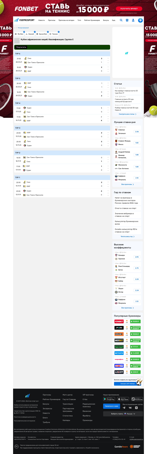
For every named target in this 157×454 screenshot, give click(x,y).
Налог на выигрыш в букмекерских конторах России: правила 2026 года (126, 200)
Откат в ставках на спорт (125, 208)
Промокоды (87, 420)
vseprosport (24, 20)
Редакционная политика (89, 405)
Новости (41, 20)
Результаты (21, 47)
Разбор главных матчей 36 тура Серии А (127, 108)
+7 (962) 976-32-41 (119, 439)
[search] (121, 20)
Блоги (45, 418)
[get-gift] (127, 20)
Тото (79, 20)
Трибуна (46, 422)
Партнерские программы (68, 410)
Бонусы (106, 20)
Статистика (68, 416)
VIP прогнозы (88, 395)
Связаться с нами (111, 406)
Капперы (66, 420)
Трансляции (68, 404)
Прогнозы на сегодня (66, 20)
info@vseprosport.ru (136, 439)
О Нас (85, 399)
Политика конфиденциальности (25, 417)
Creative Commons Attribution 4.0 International (60, 429)
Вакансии (87, 411)
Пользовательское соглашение (24, 421)
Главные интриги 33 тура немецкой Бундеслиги (127, 99)
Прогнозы (51, 20)
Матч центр (68, 395)
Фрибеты (86, 416)
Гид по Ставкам (69, 399)
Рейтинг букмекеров (92, 20)
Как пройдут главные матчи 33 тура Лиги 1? (127, 91)
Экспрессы (47, 409)
